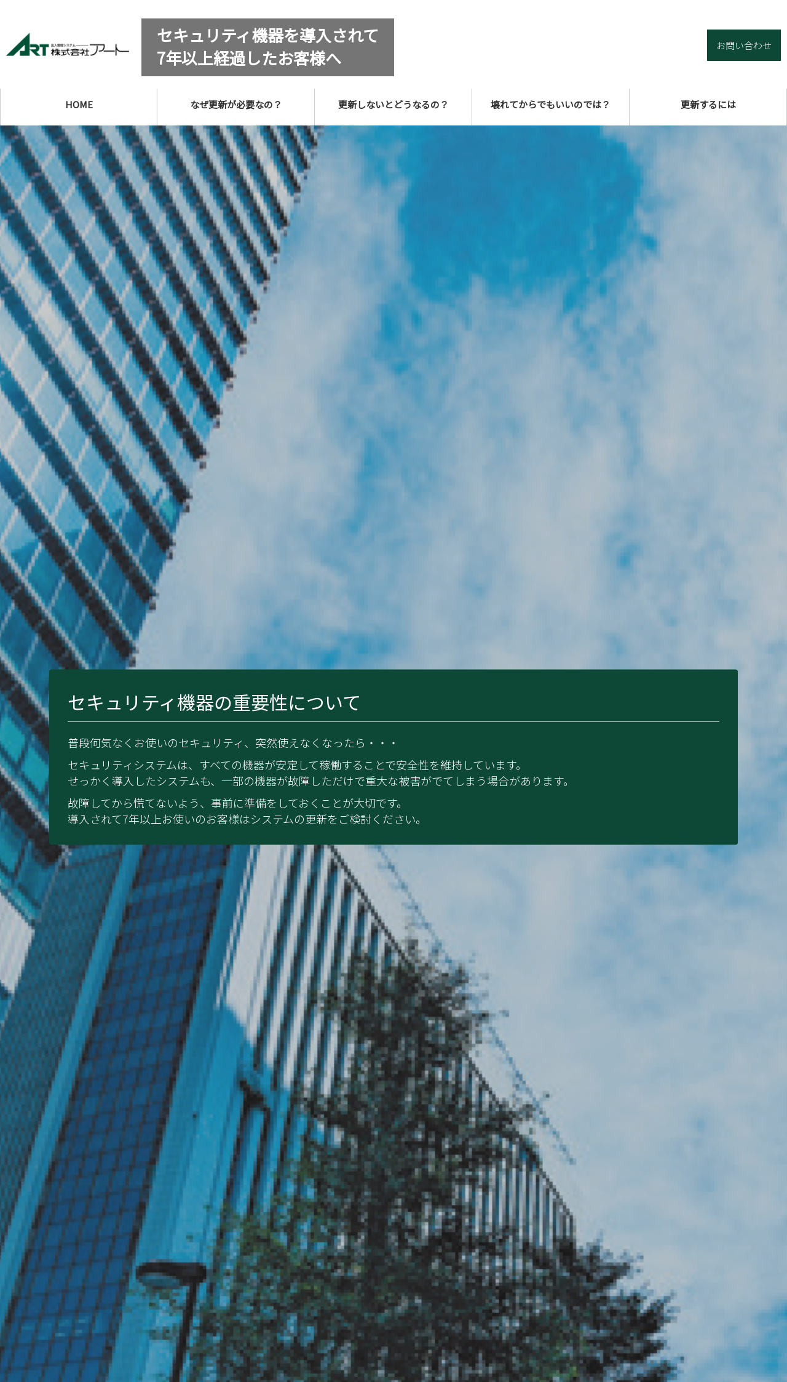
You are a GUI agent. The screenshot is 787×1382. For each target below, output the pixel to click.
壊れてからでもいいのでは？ (551, 104)
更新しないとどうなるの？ (393, 104)
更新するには (708, 104)
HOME (79, 104)
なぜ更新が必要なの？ (236, 104)
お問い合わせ (744, 45)
